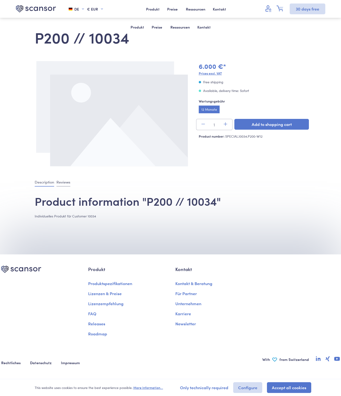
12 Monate (209, 109)
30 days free (307, 9)
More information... (148, 387)
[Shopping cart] (281, 8)
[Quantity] (214, 124)
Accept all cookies (289, 387)
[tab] (44, 182)
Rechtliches (11, 362)
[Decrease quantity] (203, 124)
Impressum (70, 362)
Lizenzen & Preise (105, 293)
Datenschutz (41, 362)
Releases (96, 323)
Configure (247, 387)
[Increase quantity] (225, 124)
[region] (112, 114)
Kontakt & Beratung (193, 283)
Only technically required (204, 387)
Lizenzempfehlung (106, 303)
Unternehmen (188, 303)
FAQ (92, 313)
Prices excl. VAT (210, 73)
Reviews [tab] (63, 182)
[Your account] (269, 8)
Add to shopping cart (272, 124)
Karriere (183, 313)
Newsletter (185, 323)
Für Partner (186, 293)
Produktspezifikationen (110, 283)
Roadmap (97, 334)
